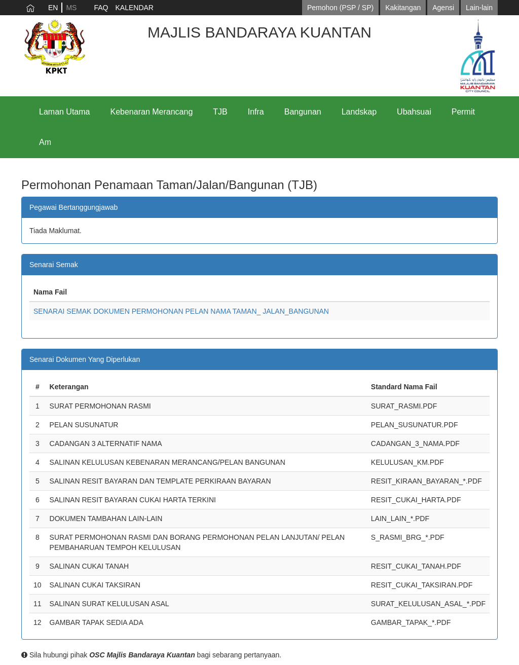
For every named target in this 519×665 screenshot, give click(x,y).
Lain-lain (479, 8)
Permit (463, 111)
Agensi (443, 8)
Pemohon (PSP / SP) (340, 8)
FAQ (101, 8)
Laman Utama (64, 111)
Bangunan (302, 111)
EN (53, 8)
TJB (220, 111)
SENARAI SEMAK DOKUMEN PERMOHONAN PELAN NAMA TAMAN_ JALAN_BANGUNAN (181, 311)
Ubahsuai (414, 111)
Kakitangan (403, 8)
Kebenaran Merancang (151, 111)
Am (45, 142)
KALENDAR (134, 8)
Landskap (359, 111)
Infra (256, 111)
